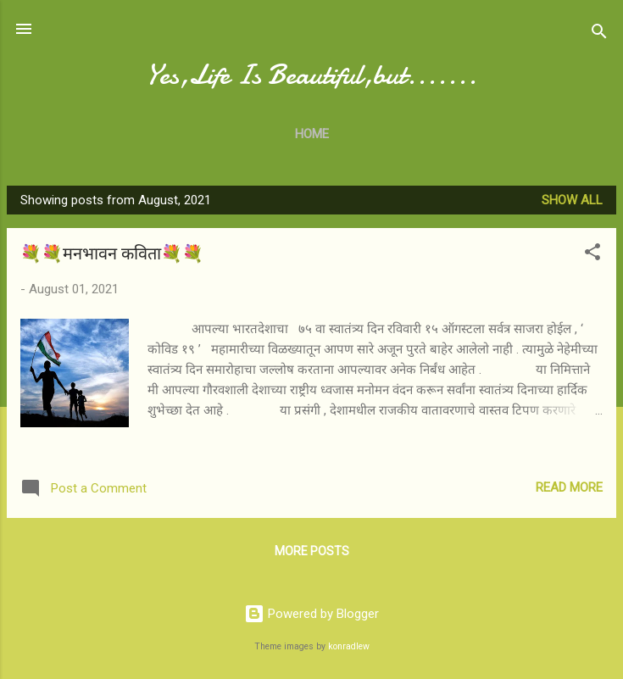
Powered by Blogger (311, 613)
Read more (569, 487)
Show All (572, 200)
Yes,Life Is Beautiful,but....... (311, 75)
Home (312, 134)
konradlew (349, 646)
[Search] (599, 34)
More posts (312, 551)
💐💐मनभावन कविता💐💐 (111, 253)
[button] (592, 255)
